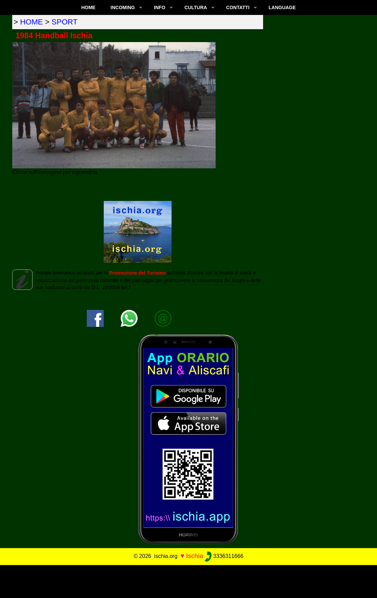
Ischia (194, 555)
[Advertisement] (188, 580)
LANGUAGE (282, 7)
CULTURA (195, 7)
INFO (159, 7)
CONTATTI (238, 7)
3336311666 (224, 556)
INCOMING (123, 7)
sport (65, 22)
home (31, 22)
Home (88, 7)
